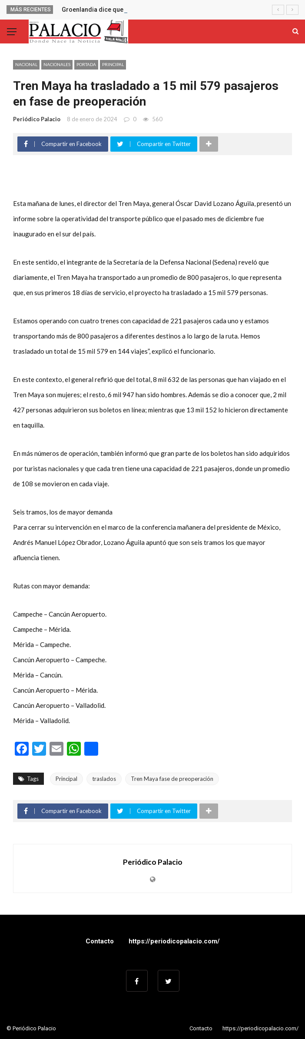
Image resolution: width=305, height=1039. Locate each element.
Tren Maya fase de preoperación (172, 778)
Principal (113, 64)
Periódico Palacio (36, 119)
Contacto (100, 941)
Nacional (26, 64)
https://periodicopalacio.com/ (174, 941)
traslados (104, 778)
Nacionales (56, 64)
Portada (86, 64)
